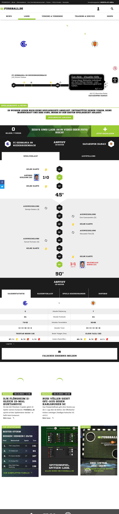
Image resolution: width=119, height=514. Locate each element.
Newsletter (66, 2)
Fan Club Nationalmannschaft (36, 2)
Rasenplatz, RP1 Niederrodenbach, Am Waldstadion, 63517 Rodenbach (59, 34)
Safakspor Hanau (94, 54)
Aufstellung (88, 156)
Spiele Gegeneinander (74, 293)
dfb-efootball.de (21, 2)
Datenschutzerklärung (16, 508)
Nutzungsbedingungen (31, 508)
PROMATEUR (6, 2)
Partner (48, 2)
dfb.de (13, 2)
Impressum (5, 508)
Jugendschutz (43, 508)
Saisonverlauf (45, 293)
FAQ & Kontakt (57, 2)
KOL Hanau (59, 26)
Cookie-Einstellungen (70, 508)
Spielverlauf (30, 156)
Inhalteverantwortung (56, 508)
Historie (103, 293)
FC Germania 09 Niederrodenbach (23, 55)
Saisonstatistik (16, 293)
